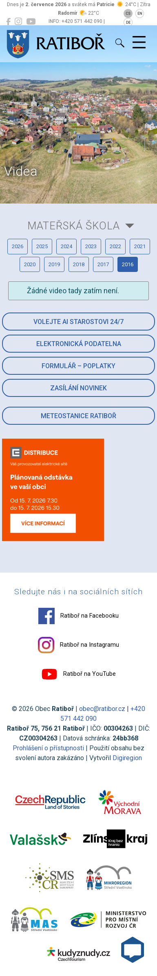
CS (128, 13)
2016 (127, 264)
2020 (29, 264)
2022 (115, 246)
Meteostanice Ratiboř (78, 416)
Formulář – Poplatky (78, 366)
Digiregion (127, 758)
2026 (17, 246)
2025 (42, 246)
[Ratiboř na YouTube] (30, 22)
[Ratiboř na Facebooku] (8, 22)
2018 (78, 264)
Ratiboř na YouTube (78, 674)
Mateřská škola (73, 226)
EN (139, 13)
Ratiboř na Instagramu (78, 645)
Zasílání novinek (78, 388)
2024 (66, 246)
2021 (140, 246)
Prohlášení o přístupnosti (48, 748)
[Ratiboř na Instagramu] (18, 22)
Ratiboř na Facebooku (78, 616)
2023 (91, 246)
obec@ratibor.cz (102, 709)
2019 (54, 264)
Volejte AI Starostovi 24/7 (78, 322)
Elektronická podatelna (78, 344)
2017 (103, 264)
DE (128, 22)
